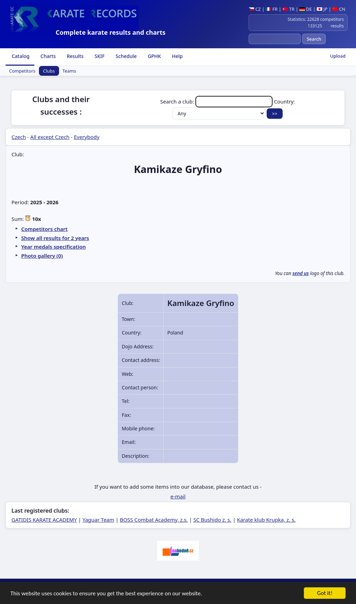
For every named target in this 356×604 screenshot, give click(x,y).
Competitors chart (44, 228)
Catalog (20, 56)
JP (322, 9)
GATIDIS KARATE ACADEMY (44, 519)
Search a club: (217, 101)
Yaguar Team (98, 519)
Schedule (125, 56)
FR (271, 9)
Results (74, 56)
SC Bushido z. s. (212, 519)
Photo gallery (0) (42, 255)
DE (305, 9)
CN (338, 9)
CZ (255, 9)
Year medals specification (53, 246)
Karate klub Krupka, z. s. (266, 519)
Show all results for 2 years (55, 237)
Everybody (86, 136)
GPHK (153, 56)
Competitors (22, 71)
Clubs (49, 71)
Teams (69, 71)
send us (300, 273)
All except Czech (50, 136)
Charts (47, 56)
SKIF (99, 56)
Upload (338, 56)
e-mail (177, 496)
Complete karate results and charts (110, 32)
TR (288, 9)
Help (177, 56)
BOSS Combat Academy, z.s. (154, 519)
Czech (18, 136)
